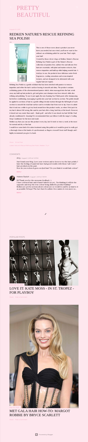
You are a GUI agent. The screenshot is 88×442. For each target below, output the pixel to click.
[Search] (77, 6)
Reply (19, 172)
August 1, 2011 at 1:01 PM (30, 158)
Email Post (19, 142)
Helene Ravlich (23, 177)
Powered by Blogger (44, 434)
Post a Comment (21, 297)
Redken (42, 145)
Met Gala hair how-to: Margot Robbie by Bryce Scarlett (39, 413)
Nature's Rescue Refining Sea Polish (27, 145)
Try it (47, 145)
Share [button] (11, 142)
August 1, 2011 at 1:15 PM (38, 177)
